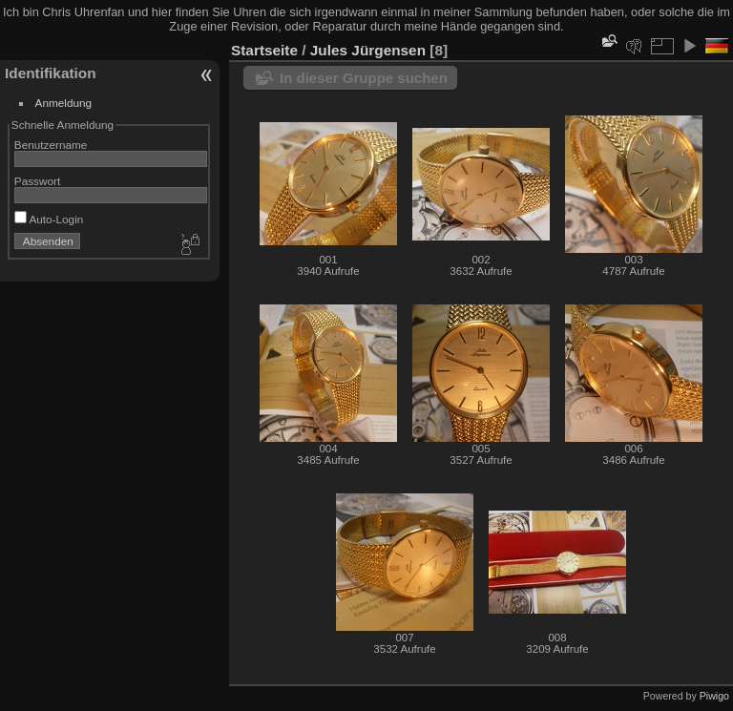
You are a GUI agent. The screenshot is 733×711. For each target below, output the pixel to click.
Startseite (264, 50)
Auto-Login (49, 219)
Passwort (37, 181)
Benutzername (51, 144)
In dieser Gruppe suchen (364, 78)
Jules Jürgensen (368, 50)
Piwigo (714, 695)
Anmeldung (64, 102)
